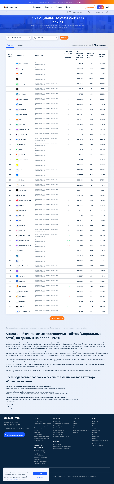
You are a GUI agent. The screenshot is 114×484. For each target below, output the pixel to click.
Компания (95, 421)
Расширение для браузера (61, 448)
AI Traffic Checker (39, 455)
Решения (56, 418)
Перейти (64, 37)
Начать (100, 7)
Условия (53, 476)
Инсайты (75, 432)
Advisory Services (58, 434)
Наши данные (57, 444)
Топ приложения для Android (42, 423)
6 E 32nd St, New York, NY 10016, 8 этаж (17, 428)
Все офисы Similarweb (11, 470)
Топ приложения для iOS (41, 426)
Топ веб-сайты (38, 421)
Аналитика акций (58, 430)
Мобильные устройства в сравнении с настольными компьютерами (41, 438)
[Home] (11, 7)
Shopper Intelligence (59, 426)
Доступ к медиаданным (99, 443)
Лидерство (95, 428)
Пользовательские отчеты (61, 436)
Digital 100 (37, 432)
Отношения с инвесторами (100, 440)
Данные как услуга (58, 432)
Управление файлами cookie (76, 476)
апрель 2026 (77, 12)
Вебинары (76, 426)
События (75, 428)
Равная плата (62, 476)
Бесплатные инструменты (38, 446)
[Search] (57, 12)
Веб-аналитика (57, 421)
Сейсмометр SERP (39, 463)
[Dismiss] (111, 2)
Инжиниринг (96, 436)
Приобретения (96, 430)
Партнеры (95, 423)
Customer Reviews (97, 445)
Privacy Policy (13, 479)
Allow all (40, 473)
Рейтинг (37, 418)
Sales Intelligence (58, 428)
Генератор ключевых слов (41, 461)
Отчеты (75, 423)
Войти (108, 7)
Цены (94, 438)
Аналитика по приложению (61, 423)
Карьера (94, 432)
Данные (56, 441)
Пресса (94, 434)
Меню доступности (91, 476)
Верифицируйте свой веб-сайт (62, 446)
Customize (40, 477)
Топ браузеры (38, 434)
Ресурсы (76, 418)
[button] (18, 37)
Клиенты (95, 426)
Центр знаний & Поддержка (81, 430)
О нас (94, 418)
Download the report (76, 2)
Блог (74, 421)
